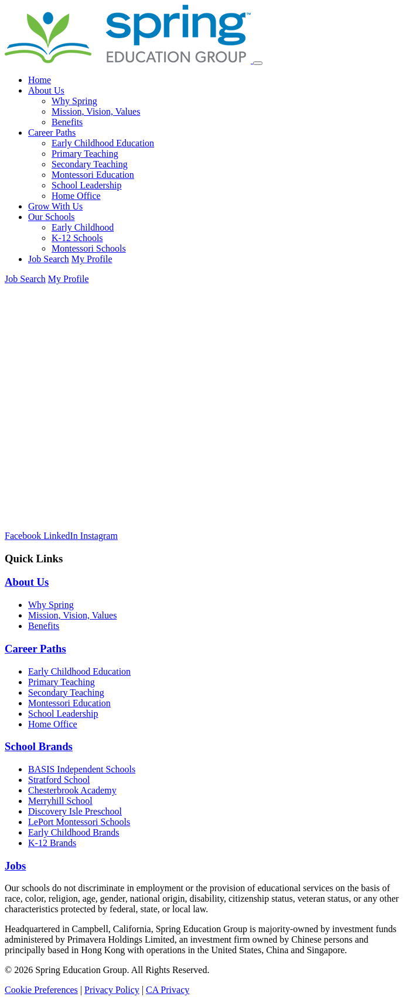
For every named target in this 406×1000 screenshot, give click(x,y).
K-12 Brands (52, 843)
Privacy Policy (111, 990)
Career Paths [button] (52, 133)
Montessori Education (93, 175)
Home (39, 80)
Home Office (76, 196)
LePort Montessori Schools (79, 822)
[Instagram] (99, 536)
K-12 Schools (77, 238)
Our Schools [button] (51, 217)
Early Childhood (83, 227)
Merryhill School (60, 801)
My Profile (91, 259)
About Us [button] (46, 90)
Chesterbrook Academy (72, 790)
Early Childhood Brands (74, 832)
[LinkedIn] (61, 536)
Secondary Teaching (90, 164)
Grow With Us (55, 206)
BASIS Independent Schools (81, 769)
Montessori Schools (89, 248)
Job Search (48, 259)
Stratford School (59, 780)
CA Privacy (167, 990)
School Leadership (87, 185)
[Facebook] (24, 536)
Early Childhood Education (103, 143)
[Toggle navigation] (257, 63)
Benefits (67, 122)
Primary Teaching (85, 154)
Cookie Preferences (41, 990)
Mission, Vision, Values (96, 111)
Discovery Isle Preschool (75, 811)
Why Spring (74, 101)
